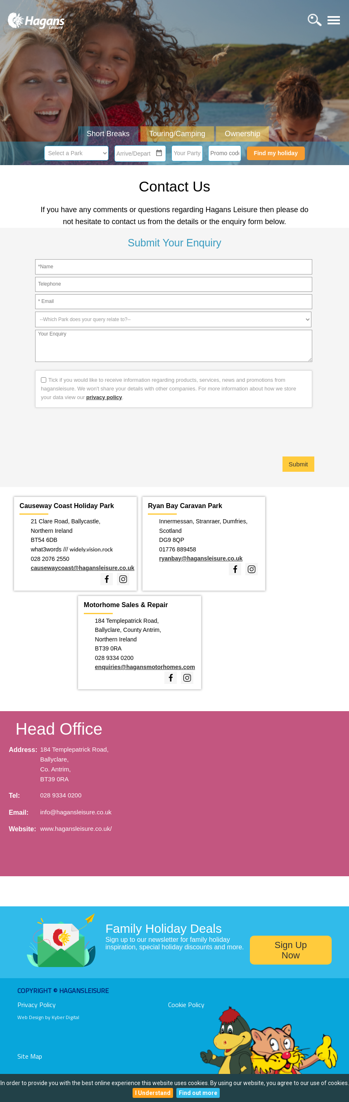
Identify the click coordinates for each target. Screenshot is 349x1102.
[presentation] (174, 432)
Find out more (198, 1093)
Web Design (30, 1017)
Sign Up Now (291, 950)
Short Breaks (108, 134)
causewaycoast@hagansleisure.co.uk (82, 568)
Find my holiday (276, 153)
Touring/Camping (177, 134)
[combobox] (135, 153)
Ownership (242, 134)
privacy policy (104, 397)
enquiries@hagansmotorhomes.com (145, 667)
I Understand (153, 1093)
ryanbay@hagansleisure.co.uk (200, 558)
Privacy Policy (36, 1005)
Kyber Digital (65, 1017)
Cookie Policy (186, 1005)
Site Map (29, 1056)
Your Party (187, 153)
